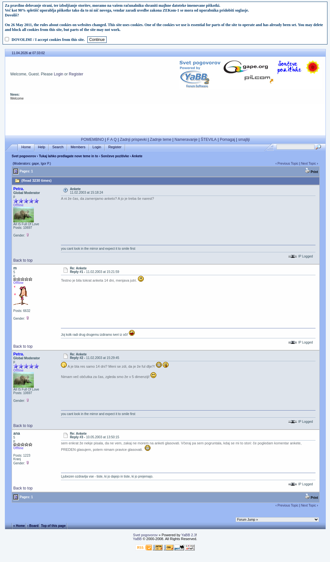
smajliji (244, 139)
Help (42, 147)
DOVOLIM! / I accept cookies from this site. (48, 39)
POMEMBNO (92, 139)
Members (78, 147)
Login (58, 74)
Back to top (23, 260)
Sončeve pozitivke (115, 156)
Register (76, 74)
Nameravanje (186, 139)
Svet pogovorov (24, 156)
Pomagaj (227, 139)
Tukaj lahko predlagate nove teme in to (68, 156)
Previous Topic (287, 163)
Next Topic (308, 163)
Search (58, 147)
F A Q (112, 139)
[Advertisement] (165, 118)
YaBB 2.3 (188, 535)
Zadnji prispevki (133, 139)
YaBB (137, 539)
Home (26, 147)
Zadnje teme (160, 139)
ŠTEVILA (209, 139)
